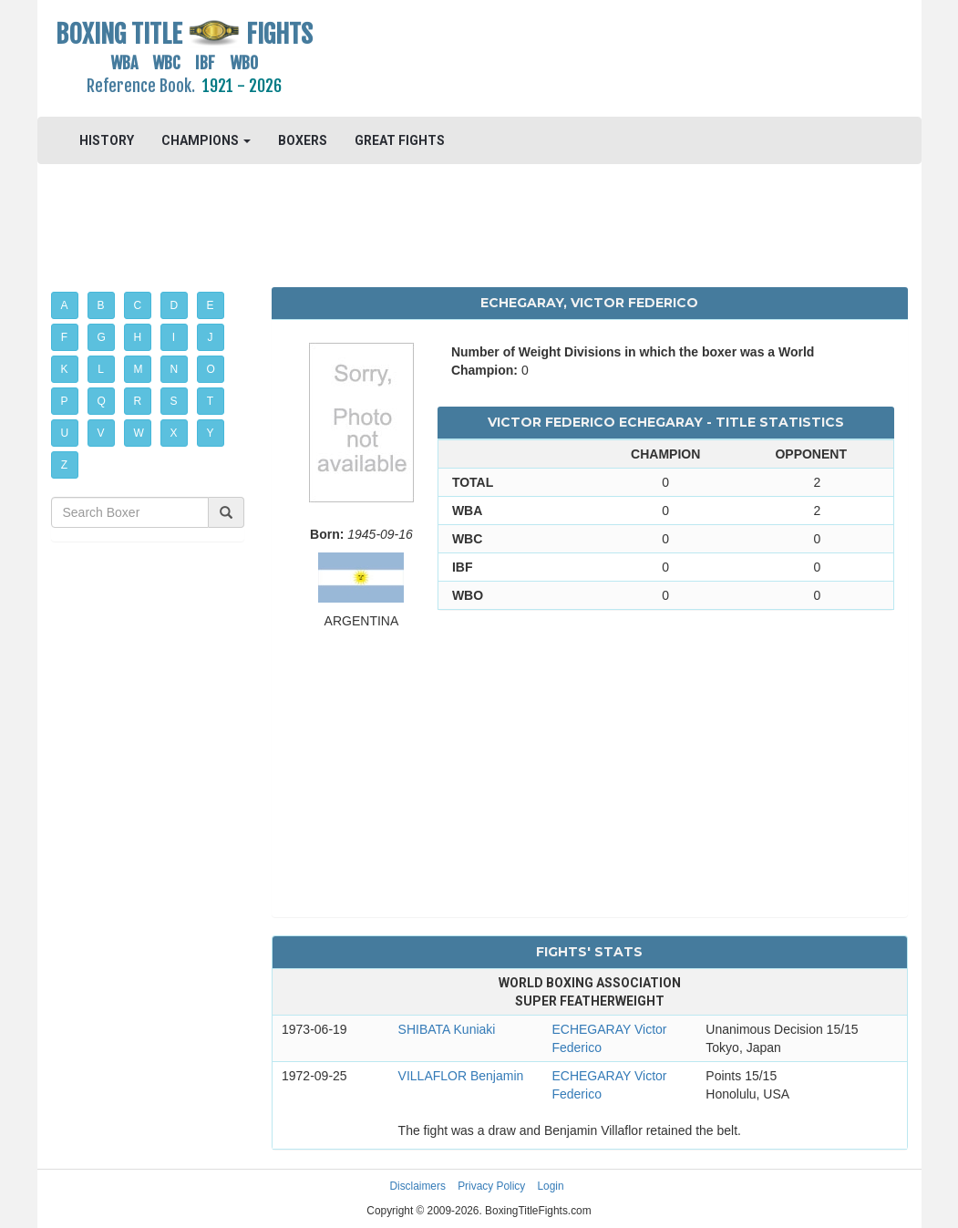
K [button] (64, 369)
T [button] (210, 401)
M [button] (138, 369)
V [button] (101, 433)
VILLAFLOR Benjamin (461, 1075)
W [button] (139, 433)
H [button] (138, 337)
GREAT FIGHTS (400, 140)
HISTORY (106, 140)
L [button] (101, 369)
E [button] (210, 305)
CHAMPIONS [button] (206, 140)
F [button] (64, 337)
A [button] (64, 305)
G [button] (102, 337)
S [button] (174, 401)
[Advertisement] (589, 59)
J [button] (210, 337)
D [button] (174, 305)
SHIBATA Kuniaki (447, 1029)
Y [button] (210, 433)
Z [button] (64, 465)
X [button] (174, 433)
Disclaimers (417, 1186)
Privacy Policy (491, 1186)
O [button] (211, 369)
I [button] (173, 337)
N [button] (174, 369)
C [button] (138, 305)
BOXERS (302, 140)
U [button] (65, 433)
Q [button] (102, 401)
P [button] (64, 401)
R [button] (138, 401)
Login (551, 1186)
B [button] (101, 305)
